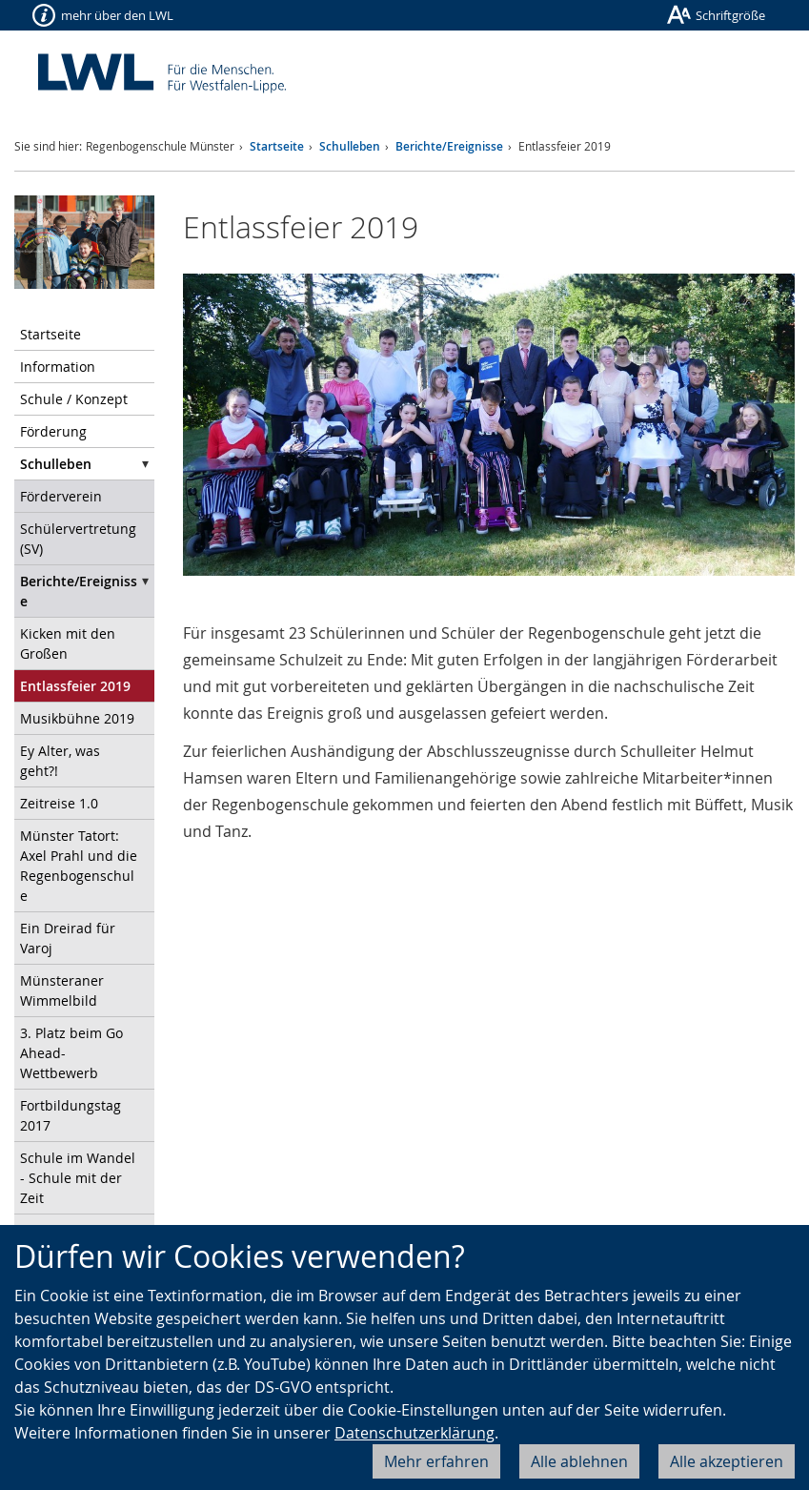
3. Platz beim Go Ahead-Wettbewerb (71, 1053)
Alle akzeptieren (726, 1461)
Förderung (53, 431)
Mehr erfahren (436, 1461)
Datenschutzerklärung (414, 1432)
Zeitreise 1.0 (59, 803)
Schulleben (349, 146)
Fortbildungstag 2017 (70, 1115)
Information (57, 366)
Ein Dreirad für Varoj (67, 938)
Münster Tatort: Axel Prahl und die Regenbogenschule (78, 866)
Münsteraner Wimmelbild (62, 990)
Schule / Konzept (74, 399)
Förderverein (61, 496)
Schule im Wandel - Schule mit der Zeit (77, 1178)
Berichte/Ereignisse (449, 146)
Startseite (277, 146)
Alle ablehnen (579, 1461)
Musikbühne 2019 (77, 718)
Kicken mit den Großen (67, 643)
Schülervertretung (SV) (78, 539)
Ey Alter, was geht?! (60, 761)
